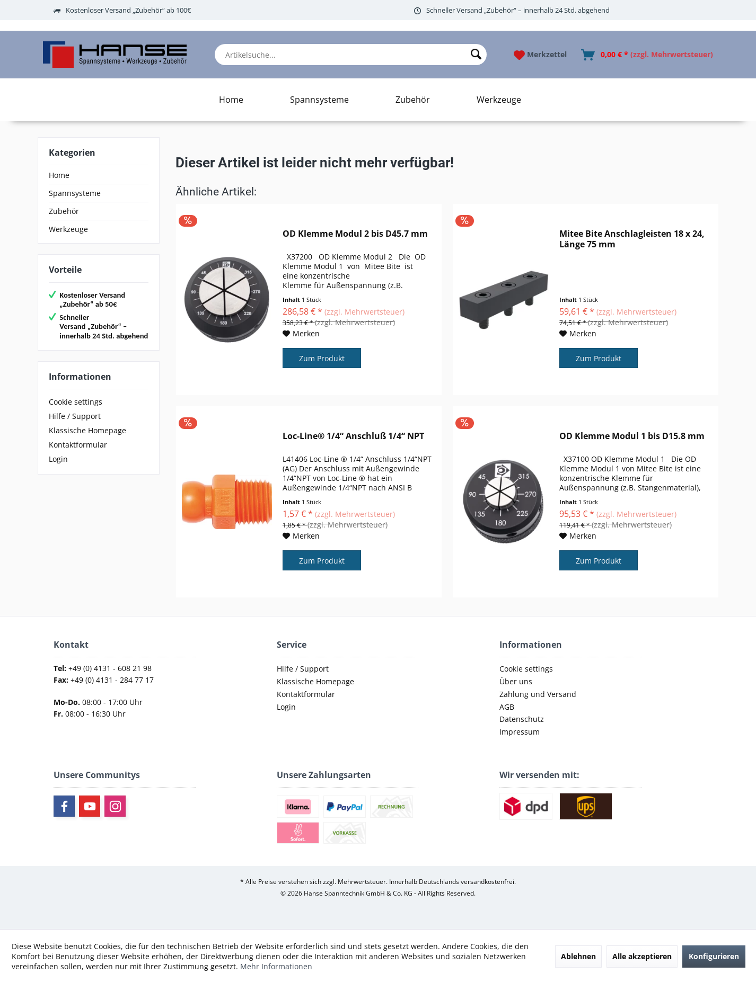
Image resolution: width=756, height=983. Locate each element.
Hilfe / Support (75, 416)
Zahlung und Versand (537, 694)
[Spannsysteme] (319, 100)
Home (59, 175)
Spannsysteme (75, 193)
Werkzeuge (68, 229)
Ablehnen (578, 956)
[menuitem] (351, 54)
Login (58, 459)
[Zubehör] (412, 100)
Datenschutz (521, 719)
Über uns (515, 681)
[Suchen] (476, 54)
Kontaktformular (78, 445)
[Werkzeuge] (499, 100)
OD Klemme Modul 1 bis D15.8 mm (632, 436)
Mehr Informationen (276, 966)
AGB (506, 707)
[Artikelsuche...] (351, 54)
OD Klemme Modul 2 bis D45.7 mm (355, 233)
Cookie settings (75, 402)
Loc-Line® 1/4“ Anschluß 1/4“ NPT (353, 436)
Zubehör (64, 211)
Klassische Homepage (87, 430)
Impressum (519, 732)
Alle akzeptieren (642, 956)
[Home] (231, 100)
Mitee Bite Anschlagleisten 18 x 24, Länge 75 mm (632, 238)
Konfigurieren (714, 956)
